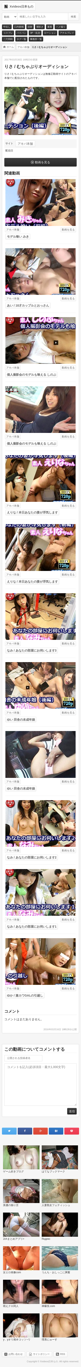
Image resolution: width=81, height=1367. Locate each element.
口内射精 (19, 26)
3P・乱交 (35, 33)
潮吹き (39, 26)
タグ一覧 (21, 39)
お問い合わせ (15, 1354)
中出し (6, 26)
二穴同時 (8, 39)
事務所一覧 (36, 39)
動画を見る (42, 162)
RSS (62, 1354)
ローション (50, 33)
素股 (49, 26)
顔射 (30, 26)
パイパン (21, 33)
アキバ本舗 (25, 143)
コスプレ (8, 33)
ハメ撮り (60, 26)
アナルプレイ (67, 33)
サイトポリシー (41, 1354)
